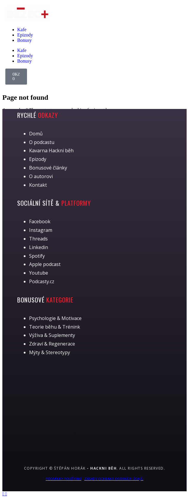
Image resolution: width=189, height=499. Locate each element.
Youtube (38, 273)
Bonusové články (48, 167)
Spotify (37, 256)
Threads (38, 238)
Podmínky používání (63, 478)
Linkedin (38, 247)
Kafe (21, 29)
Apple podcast (45, 264)
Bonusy (24, 40)
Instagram (40, 230)
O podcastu (41, 142)
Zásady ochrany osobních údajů (113, 478)
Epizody (25, 34)
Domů (36, 133)
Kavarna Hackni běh (51, 150)
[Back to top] (3, 493)
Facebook (39, 221)
